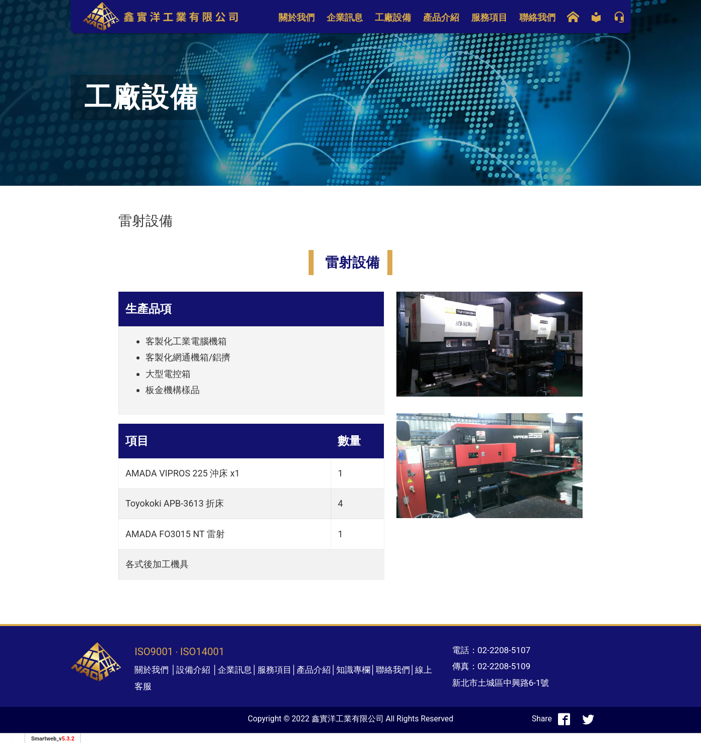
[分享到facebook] (564, 719)
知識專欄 (353, 670)
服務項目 (489, 17)
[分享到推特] (588, 719)
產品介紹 (441, 17)
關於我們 (296, 17)
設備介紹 (193, 670)
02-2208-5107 (504, 650)
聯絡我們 (537, 17)
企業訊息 (345, 17)
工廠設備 (393, 17)
